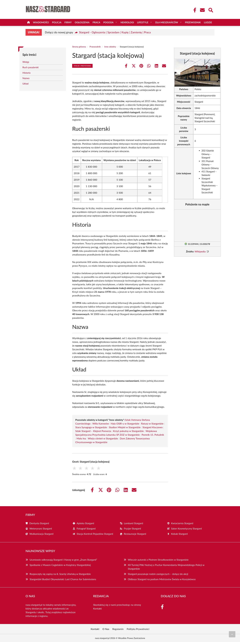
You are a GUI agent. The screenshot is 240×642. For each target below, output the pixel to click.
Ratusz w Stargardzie (152, 423)
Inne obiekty (110, 46)
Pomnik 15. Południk (153, 434)
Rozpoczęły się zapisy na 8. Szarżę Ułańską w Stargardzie (60, 573)
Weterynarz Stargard (40, 528)
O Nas (106, 628)
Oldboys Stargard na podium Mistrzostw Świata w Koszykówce (162, 579)
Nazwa (25, 78)
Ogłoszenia (82, 22)
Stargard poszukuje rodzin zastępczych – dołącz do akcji (158, 573)
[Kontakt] (202, 10)
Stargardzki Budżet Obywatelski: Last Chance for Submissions (63, 579)
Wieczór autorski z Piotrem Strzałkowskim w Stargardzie (158, 559)
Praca (96, 22)
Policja (56, 22)
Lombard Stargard (133, 523)
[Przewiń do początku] (232, 634)
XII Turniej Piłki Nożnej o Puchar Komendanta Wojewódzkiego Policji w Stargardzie (166, 566)
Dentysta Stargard (39, 523)
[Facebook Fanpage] (194, 10)
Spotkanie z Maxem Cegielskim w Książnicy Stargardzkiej (60, 564)
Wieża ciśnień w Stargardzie (103, 438)
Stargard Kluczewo (152, 427)
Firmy (68, 22)
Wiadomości (41, 22)
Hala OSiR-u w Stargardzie (125, 423)
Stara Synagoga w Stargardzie (91, 427)
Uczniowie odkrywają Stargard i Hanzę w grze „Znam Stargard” (63, 559)
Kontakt (97, 608)
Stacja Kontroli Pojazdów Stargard (95, 533)
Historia (26, 72)
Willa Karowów (100, 423)
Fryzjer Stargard (132, 528)
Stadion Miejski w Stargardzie (125, 427)
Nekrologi (127, 22)
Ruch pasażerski (30, 67)
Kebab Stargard (179, 533)
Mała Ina (81, 438)
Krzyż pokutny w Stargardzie (128, 430)
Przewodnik (193, 22)
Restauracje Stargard (135, 533)
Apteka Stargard (85, 523)
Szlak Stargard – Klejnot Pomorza (93, 430)
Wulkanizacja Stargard (41, 533)
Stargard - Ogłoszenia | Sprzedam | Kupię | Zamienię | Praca (115, 32)
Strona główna (79, 46)
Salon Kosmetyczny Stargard (186, 528)
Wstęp (25, 61)
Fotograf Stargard (86, 528)
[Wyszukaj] (210, 10)
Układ (25, 83)
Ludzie (208, 22)
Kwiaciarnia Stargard (182, 523)
